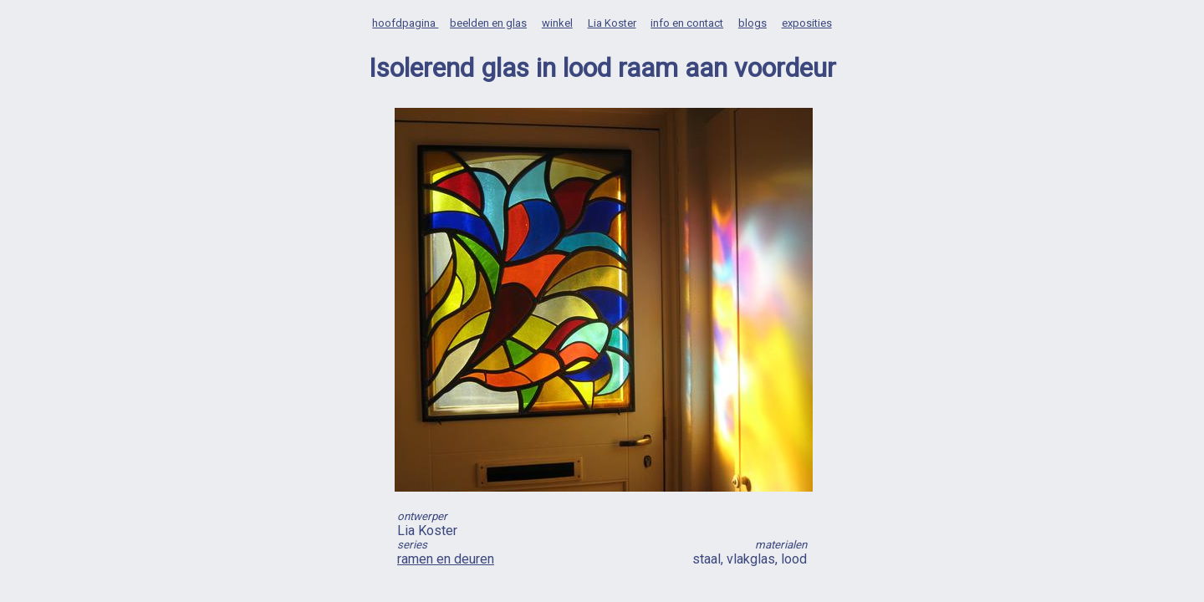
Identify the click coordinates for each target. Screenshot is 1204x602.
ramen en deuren (445, 559)
